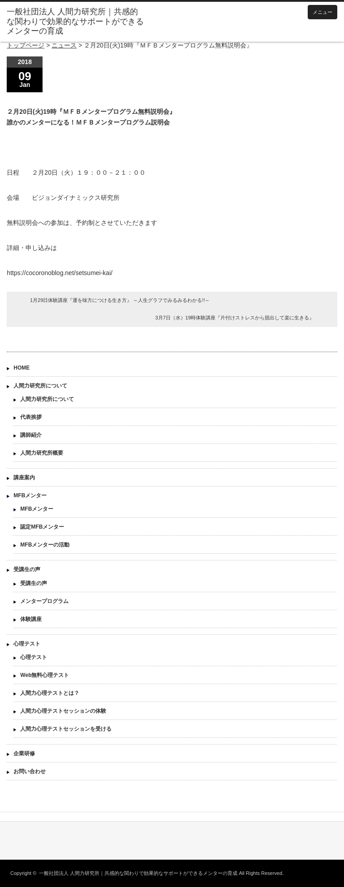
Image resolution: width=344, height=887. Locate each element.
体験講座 (31, 619)
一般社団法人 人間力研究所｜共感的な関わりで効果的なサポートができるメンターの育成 (138, 873)
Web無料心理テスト (44, 675)
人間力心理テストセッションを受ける (66, 729)
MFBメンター (30, 495)
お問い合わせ (29, 771)
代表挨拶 (31, 417)
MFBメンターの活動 (44, 545)
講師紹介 (31, 435)
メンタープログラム (44, 601)
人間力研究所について (40, 386)
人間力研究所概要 (41, 453)
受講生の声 (26, 569)
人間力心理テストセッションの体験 (63, 711)
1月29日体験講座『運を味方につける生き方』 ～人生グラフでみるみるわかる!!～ (120, 300)
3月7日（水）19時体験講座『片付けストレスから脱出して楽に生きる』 (234, 317)
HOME (21, 368)
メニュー (322, 12)
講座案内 (24, 477)
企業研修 (24, 753)
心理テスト (26, 644)
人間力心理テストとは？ (49, 693)
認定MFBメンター (42, 527)
